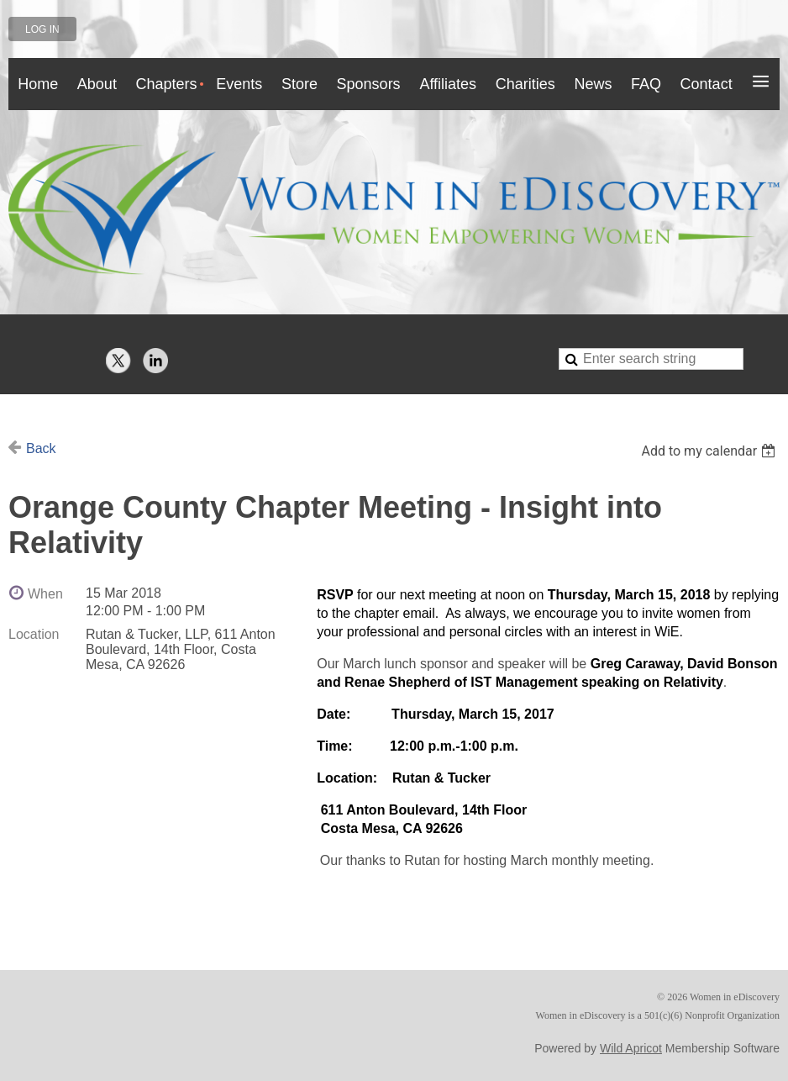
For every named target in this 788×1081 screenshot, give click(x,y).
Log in (42, 29)
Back (41, 448)
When (45, 594)
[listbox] (710, 450)
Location (34, 634)
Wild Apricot (631, 1048)
